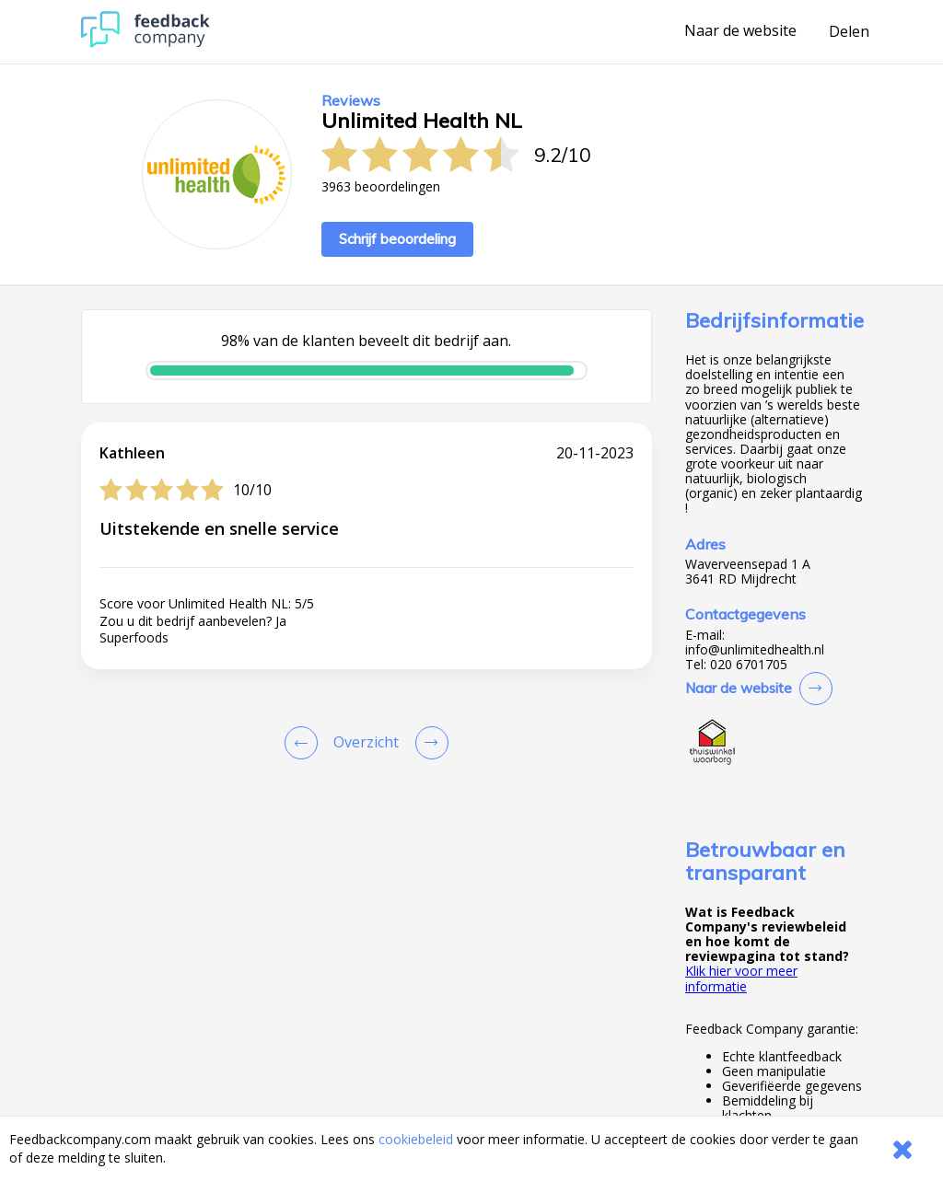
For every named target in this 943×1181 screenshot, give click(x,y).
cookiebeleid (415, 1139)
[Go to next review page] (428, 742)
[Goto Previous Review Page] (305, 742)
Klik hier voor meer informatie (741, 978)
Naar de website (740, 31)
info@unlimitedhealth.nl (754, 650)
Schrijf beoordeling (397, 239)
